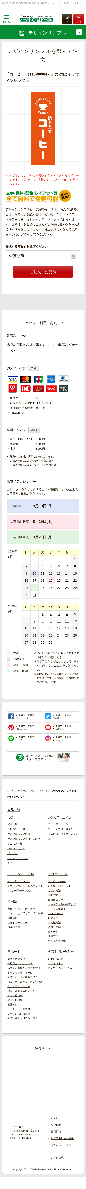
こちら (58, 665)
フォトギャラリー (17, 922)
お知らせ (56, 1118)
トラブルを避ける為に (20, 972)
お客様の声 (13, 927)
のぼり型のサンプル (18, 881)
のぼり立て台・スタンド (62, 829)
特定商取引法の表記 (62, 1138)
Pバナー (12, 863)
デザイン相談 (55, 963)
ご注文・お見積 (43, 272)
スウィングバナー (17, 858)
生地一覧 (53, 931)
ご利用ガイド (58, 874)
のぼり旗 (12, 824)
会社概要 (56, 1124)
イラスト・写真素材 (18, 1009)
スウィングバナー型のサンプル (25, 886)
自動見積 (53, 918)
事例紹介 (13, 901)
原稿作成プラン (57, 899)
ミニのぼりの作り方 (18, 986)
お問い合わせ (55, 959)
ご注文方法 (54, 890)
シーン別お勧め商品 (18, 1013)
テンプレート (55, 913)
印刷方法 (53, 936)
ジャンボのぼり (16, 848)
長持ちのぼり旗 (16, 829)
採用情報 (56, 1131)
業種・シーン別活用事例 (21, 908)
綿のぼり (12, 853)
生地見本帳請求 (57, 940)
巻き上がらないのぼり (20, 833)
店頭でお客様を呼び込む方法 (23, 968)
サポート (14, 951)
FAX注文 (53, 895)
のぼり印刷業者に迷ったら (22, 991)
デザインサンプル (20, 874)
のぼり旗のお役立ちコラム (22, 1018)
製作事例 (12, 918)
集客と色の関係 (16, 959)
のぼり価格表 (15, 995)
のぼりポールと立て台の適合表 (25, 981)
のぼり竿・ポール (58, 824)
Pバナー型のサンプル (19, 890)
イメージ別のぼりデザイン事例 (25, 913)
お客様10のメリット (59, 886)
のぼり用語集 (15, 1000)
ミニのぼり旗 (15, 843)
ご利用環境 (57, 1157)
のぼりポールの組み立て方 (22, 977)
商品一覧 (13, 810)
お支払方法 (54, 922)
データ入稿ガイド (58, 908)
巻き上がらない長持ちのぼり (23, 838)
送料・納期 (54, 927)
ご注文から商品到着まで (62, 904)
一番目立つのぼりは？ (20, 963)
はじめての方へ (57, 881)
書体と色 (12, 1004)
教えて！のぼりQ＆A (60, 968)
